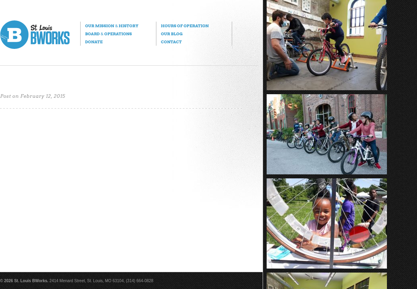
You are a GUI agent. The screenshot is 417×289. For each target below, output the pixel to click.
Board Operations (108, 33)
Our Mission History (111, 25)
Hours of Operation (184, 25)
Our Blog (171, 33)
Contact (171, 41)
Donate (94, 41)
